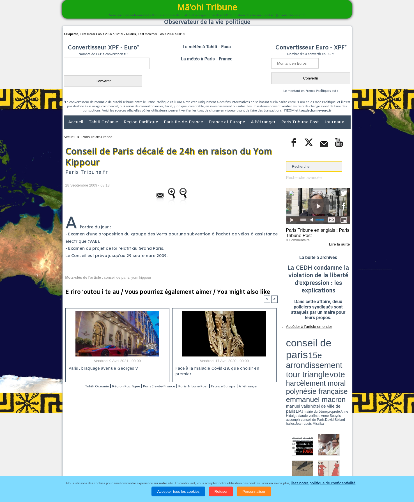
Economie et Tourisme (115, 465)
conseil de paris (116, 277)
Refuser (221, 491)
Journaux (334, 122)
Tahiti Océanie (104, 122)
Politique (87, 465)
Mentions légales (335, 465)
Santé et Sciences (219, 465)
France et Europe (227, 122)
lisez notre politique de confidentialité (323, 483)
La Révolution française (274, 465)
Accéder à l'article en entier (304, 324)
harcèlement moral (301, 347)
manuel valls (322, 352)
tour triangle (325, 342)
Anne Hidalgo (314, 355)
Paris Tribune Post (300, 122)
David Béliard (303, 357)
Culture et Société (151, 465)
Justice (196, 465)
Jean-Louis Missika (321, 357)
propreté (305, 355)
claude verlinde (325, 355)
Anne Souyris (336, 355)
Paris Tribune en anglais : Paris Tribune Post (315, 232)
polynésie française (331, 347)
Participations (307, 465)
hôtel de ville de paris (339, 352)
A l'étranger (264, 122)
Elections (244, 465)
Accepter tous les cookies (178, 491)
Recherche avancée (302, 177)
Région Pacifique (141, 122)
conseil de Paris (292, 357)
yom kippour (141, 277)
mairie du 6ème (296, 355)
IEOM (290, 110)
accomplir (345, 355)
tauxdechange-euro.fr (315, 110)
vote (340, 342)
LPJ (288, 354)
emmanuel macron (301, 351)
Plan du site (201, 454)
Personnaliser (253, 491)
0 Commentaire (296, 238)
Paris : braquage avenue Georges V (102, 369)
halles (311, 357)
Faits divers (179, 465)
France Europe (246, 386)
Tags (218, 454)
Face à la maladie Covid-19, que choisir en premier (223, 369)
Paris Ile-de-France (184, 122)
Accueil (76, 122)
